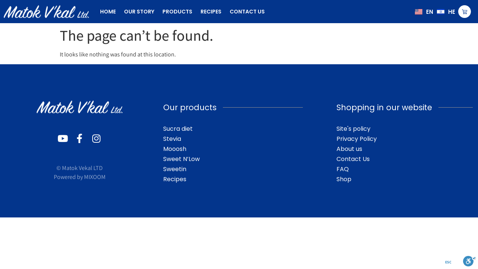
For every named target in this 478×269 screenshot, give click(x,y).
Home (108, 11)
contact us (247, 11)
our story (139, 11)
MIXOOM (95, 177)
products (177, 11)
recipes (211, 11)
